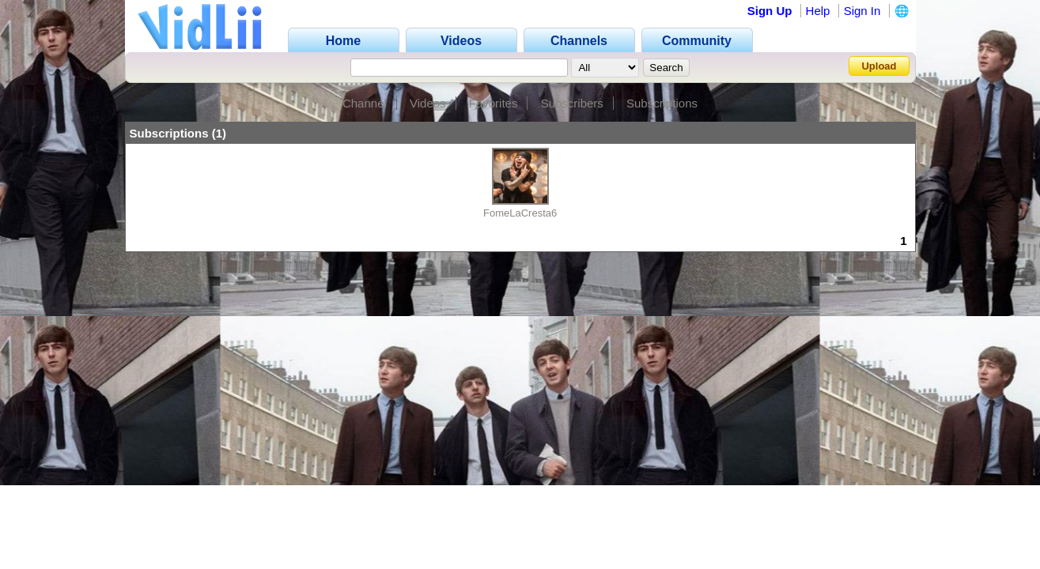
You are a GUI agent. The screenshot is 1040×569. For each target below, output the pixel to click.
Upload (878, 66)
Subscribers (572, 103)
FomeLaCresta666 (526, 213)
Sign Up (769, 10)
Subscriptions (662, 103)
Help (818, 10)
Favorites (493, 103)
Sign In (862, 10)
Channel (364, 103)
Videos (428, 103)
